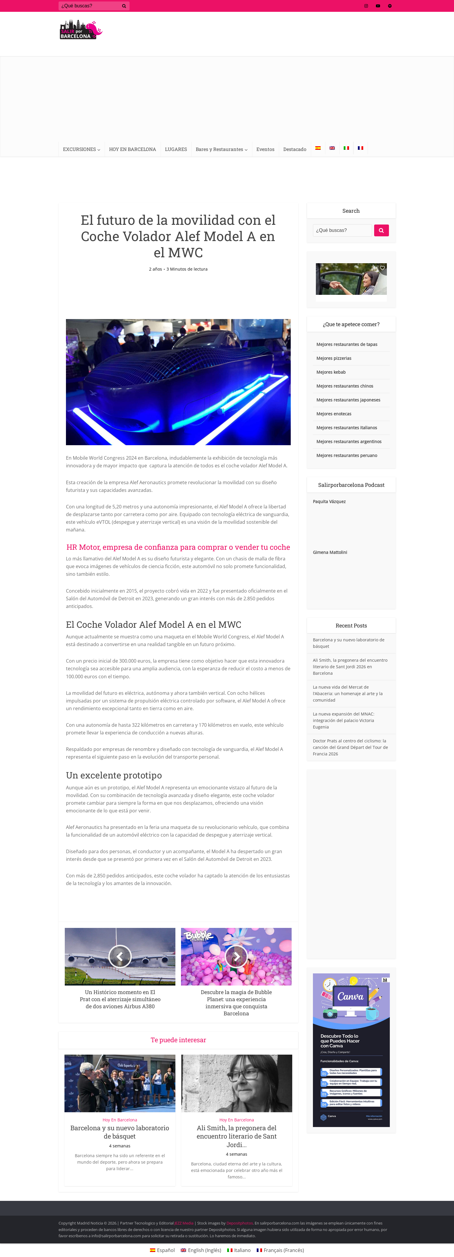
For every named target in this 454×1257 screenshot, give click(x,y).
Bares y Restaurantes (219, 149)
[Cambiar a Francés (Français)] (280, 1250)
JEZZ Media (184, 1223)
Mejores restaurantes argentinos (349, 441)
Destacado (294, 149)
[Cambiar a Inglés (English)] (201, 1250)
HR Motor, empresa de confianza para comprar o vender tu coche (178, 547)
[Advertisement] (227, 97)
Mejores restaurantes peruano (346, 455)
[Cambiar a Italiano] (346, 148)
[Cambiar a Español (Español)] (162, 1250)
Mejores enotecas (333, 414)
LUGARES (176, 149)
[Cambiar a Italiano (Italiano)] (239, 1250)
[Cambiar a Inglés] (332, 148)
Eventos (265, 149)
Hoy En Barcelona (120, 1120)
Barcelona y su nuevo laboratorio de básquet (119, 1132)
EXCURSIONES (79, 149)
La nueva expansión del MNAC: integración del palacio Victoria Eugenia (343, 720)
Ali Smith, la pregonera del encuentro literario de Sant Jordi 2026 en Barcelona (350, 666)
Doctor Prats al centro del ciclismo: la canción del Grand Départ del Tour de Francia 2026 (350, 747)
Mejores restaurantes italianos (346, 427)
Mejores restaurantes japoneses (348, 400)
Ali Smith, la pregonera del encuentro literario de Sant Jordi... (237, 1136)
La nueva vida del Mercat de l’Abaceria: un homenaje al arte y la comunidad (348, 693)
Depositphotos (240, 1223)
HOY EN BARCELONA (132, 149)
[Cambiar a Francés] (360, 148)
